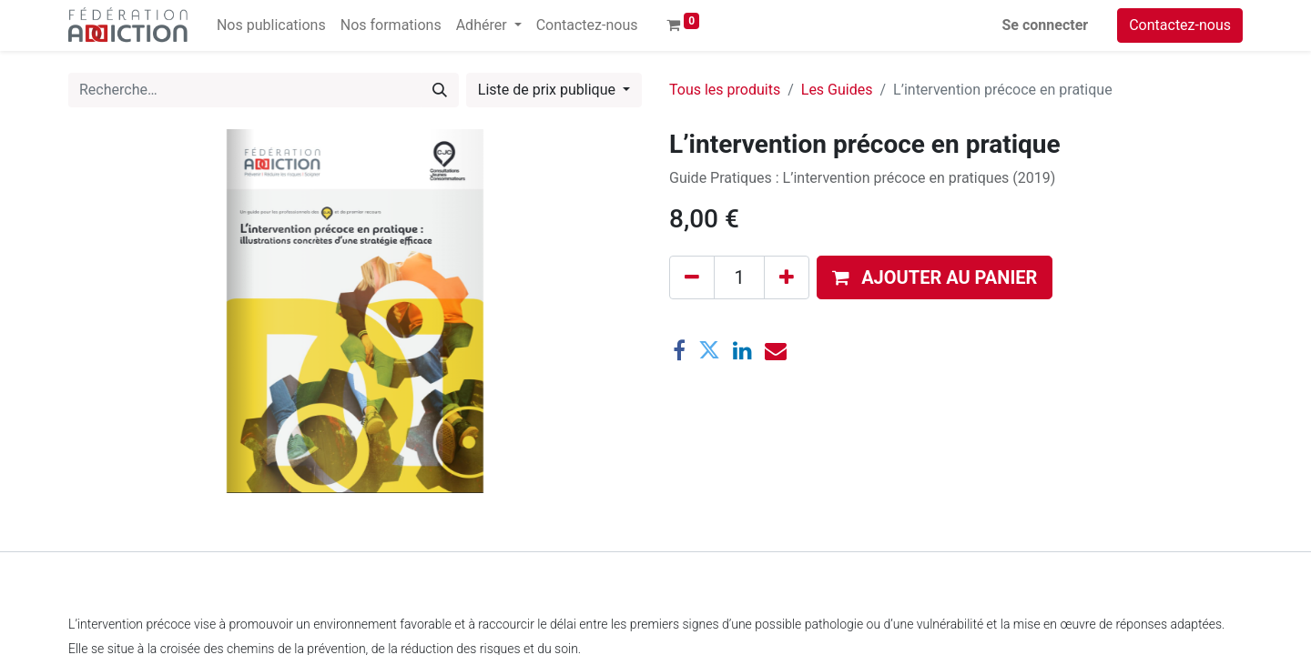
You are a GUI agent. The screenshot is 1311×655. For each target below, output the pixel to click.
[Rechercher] (440, 90)
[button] (934, 277)
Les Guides (837, 89)
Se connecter (1045, 25)
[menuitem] (271, 25)
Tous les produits (724, 89)
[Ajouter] (786, 277)
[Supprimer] (692, 277)
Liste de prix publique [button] (548, 89)
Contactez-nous (1180, 25)
